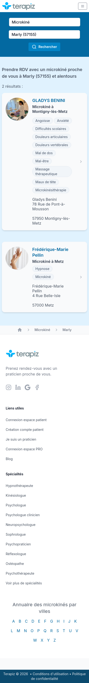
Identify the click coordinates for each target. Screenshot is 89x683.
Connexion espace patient (26, 420)
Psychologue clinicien (23, 515)
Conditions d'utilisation (51, 674)
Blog (9, 459)
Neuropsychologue (20, 525)
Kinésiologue (16, 495)
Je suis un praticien (21, 439)
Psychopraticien (18, 544)
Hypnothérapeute (19, 486)
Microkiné (42, 330)
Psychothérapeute (20, 573)
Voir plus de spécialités (24, 583)
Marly (66, 330)
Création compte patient (24, 430)
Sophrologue (16, 534)
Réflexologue (16, 554)
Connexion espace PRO (24, 449)
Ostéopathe (15, 564)
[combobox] (44, 22)
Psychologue (16, 505)
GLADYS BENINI (48, 100)
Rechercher (44, 46)
